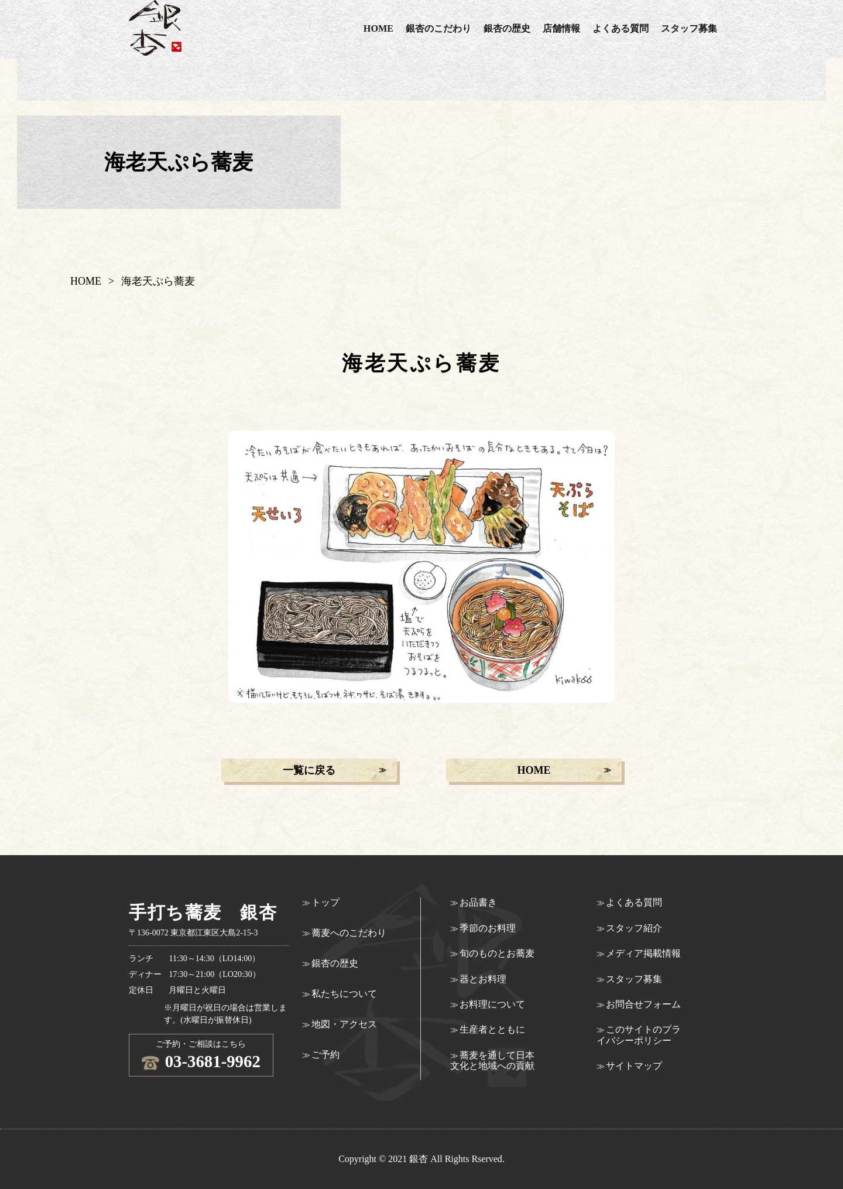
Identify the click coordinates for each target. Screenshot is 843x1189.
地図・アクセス (344, 1024)
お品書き (478, 902)
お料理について (492, 1004)
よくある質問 (620, 28)
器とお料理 (483, 979)
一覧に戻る (309, 770)
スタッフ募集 (689, 28)
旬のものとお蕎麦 (497, 953)
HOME (378, 28)
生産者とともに (492, 1029)
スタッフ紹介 (634, 928)
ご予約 (325, 1055)
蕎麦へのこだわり (348, 933)
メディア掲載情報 (643, 953)
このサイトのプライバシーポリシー (639, 1034)
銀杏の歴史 (507, 28)
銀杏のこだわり (438, 28)
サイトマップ (634, 1066)
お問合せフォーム (643, 1004)
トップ (325, 902)
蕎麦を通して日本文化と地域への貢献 (492, 1060)
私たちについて (344, 994)
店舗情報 (561, 28)
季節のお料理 (488, 928)
